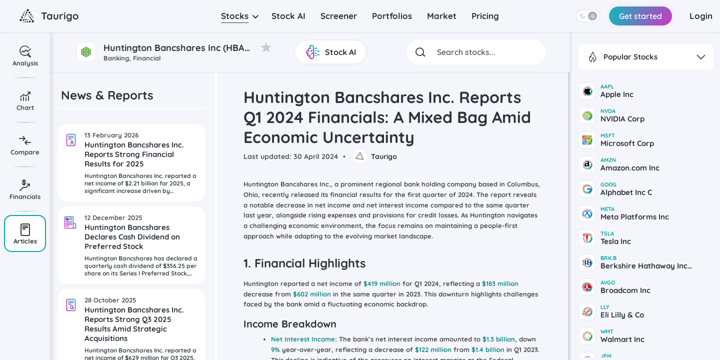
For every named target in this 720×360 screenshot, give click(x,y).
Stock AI (289, 15)
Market (441, 15)
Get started (640, 16)
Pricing (485, 15)
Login (701, 15)
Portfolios (392, 15)
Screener (338, 15)
